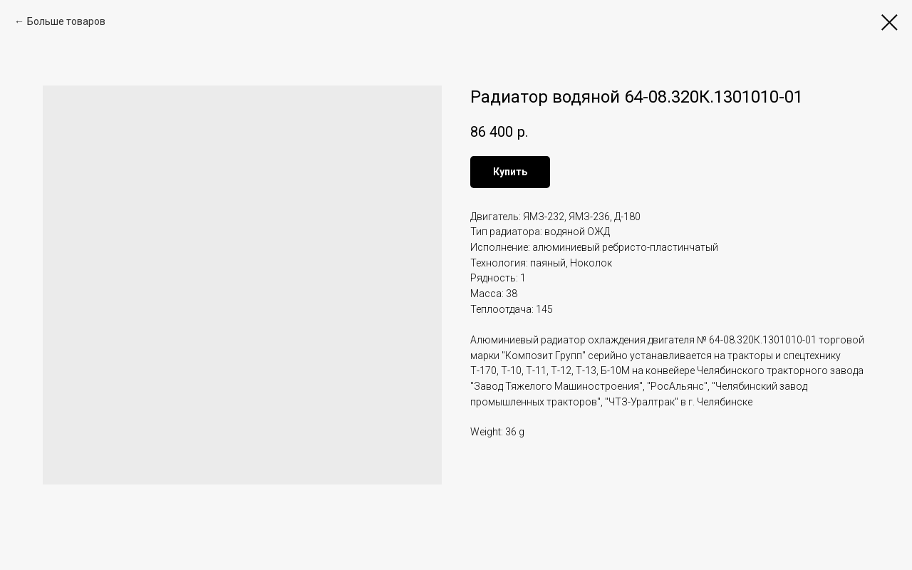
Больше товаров (66, 21)
